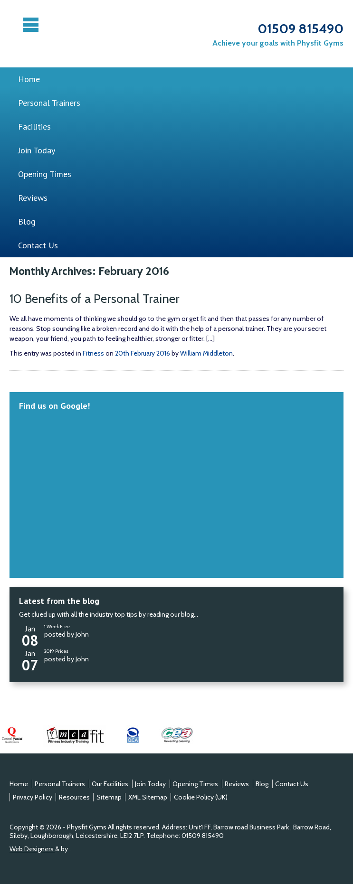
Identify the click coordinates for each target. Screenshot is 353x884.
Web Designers (32, 849)
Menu (32, 25)
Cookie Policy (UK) (201, 797)
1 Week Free (57, 626)
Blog (27, 221)
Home (29, 79)
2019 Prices (56, 651)
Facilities (34, 126)
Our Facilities (110, 784)
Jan (30, 634)
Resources (74, 797)
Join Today (36, 150)
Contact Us (38, 245)
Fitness (93, 353)
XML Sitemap (147, 797)
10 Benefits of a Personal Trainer (95, 298)
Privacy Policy (32, 797)
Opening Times (44, 174)
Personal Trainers (49, 102)
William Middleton (206, 353)
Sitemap (109, 797)
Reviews (33, 197)
